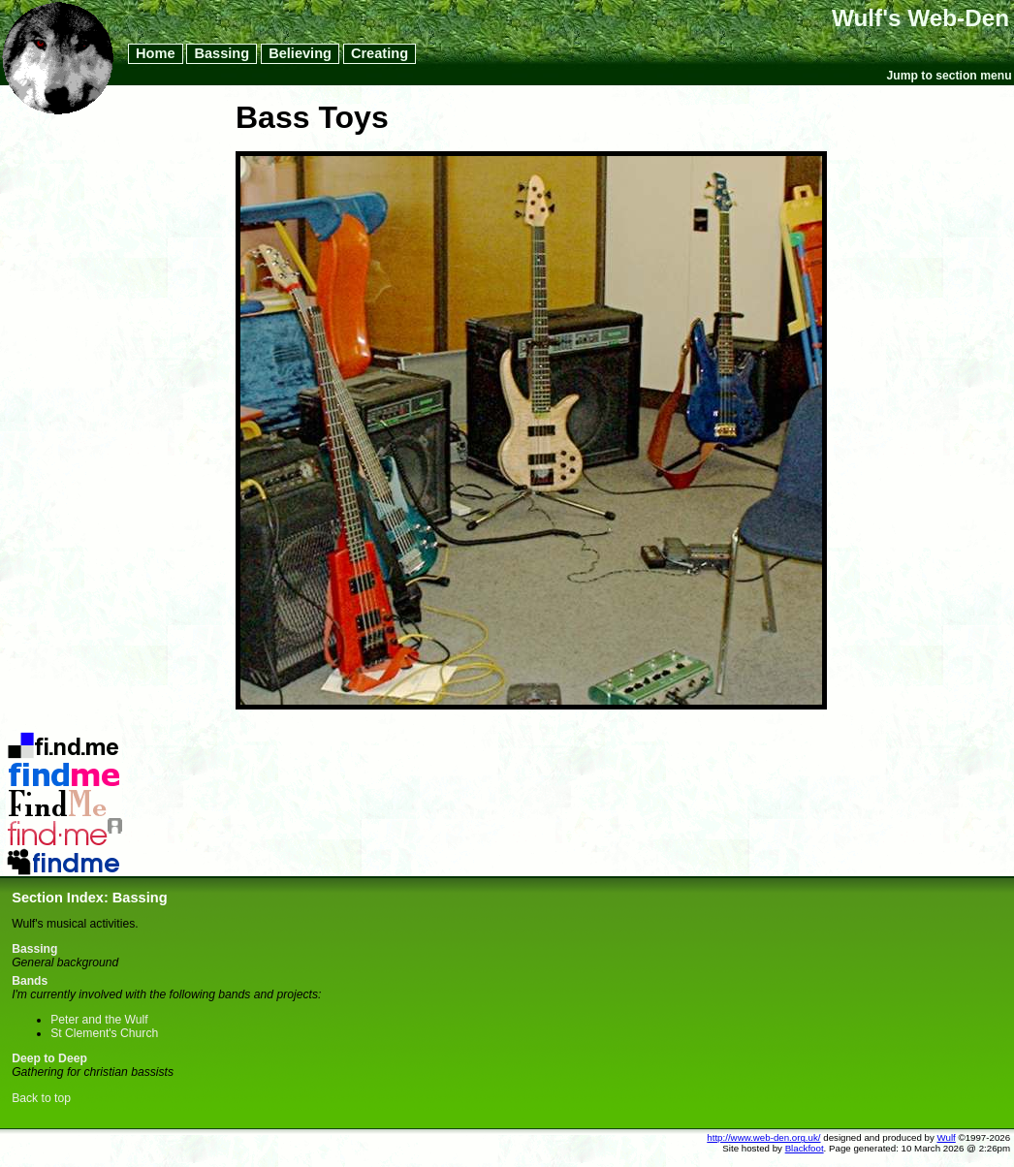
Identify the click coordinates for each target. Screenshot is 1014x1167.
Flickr (64, 766)
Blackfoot (804, 1148)
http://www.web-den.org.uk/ (763, 1137)
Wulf (946, 1137)
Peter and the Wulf (98, 1019)
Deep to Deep (49, 1058)
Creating (379, 54)
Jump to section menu (949, 75)
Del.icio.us (64, 737)
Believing (300, 54)
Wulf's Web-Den (920, 18)
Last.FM (64, 825)
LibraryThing (64, 796)
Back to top (41, 1098)
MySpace (64, 854)
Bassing (221, 54)
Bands (30, 981)
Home (155, 54)
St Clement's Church (104, 1033)
